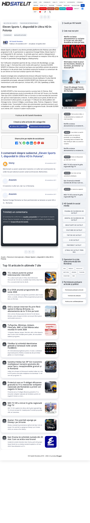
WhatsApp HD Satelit (74, 225)
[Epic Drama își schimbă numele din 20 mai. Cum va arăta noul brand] (51, 442)
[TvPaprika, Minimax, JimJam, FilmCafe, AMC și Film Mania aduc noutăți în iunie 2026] (51, 330)
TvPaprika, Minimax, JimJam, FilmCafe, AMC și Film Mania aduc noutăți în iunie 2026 (23, 327)
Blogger (59, 456)
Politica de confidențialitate (74, 301)
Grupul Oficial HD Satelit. (19, 222)
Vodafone (43, 8)
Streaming (80, 2)
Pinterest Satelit (74, 245)
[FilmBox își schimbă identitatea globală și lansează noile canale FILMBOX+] (51, 348)
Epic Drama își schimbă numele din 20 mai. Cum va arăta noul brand (25, 438)
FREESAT (71, 268)
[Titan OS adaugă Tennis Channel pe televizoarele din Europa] (74, 100)
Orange (36, 8)
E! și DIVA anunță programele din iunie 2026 (23, 290)
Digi (64, 268)
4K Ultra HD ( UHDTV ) (10, 23)
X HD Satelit (74, 240)
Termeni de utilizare (74, 295)
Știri (40, 2)
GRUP (35, 12)
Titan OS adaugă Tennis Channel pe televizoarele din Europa (74, 89)
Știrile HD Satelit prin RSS (74, 251)
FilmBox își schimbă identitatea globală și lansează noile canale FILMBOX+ (22, 345)
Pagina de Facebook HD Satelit (74, 212)
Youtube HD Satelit (74, 230)
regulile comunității (30, 217)
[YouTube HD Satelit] (40, 11)
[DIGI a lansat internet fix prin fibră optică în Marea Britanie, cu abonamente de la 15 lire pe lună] (51, 312)
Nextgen (62, 8)
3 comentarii (8, 35)
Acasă (35, 2)
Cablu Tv (54, 2)
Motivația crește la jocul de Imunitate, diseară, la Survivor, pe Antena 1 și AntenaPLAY (74, 65)
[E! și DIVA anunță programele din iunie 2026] (51, 295)
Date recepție (71, 2)
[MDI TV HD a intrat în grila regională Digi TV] (51, 408)
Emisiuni (36, 5)
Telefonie (51, 5)
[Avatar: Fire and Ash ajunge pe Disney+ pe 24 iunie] (51, 425)
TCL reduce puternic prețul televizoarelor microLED (20, 273)
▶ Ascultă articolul (20, 35)
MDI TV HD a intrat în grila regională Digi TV (25, 404)
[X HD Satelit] (50, 11)
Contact (76, 8)
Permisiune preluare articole (74, 290)
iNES (57, 8)
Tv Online (59, 5)
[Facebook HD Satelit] (82, 8)
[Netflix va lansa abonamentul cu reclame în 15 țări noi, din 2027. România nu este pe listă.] (74, 51)
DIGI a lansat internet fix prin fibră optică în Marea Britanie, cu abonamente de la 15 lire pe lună (24, 308)
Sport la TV (43, 5)
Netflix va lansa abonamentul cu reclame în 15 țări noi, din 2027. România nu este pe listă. (74, 40)
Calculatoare (75, 5)
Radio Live (66, 5)
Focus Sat (51, 8)
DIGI (83, 5)
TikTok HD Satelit (74, 235)
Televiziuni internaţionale (29, 23)
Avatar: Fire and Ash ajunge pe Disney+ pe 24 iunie (22, 421)
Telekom (69, 8)
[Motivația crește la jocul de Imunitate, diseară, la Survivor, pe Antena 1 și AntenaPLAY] (74, 76)
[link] (29, 277)
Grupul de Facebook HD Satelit (74, 219)
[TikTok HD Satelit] (45, 11)
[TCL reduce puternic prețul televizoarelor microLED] (51, 278)
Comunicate (47, 2)
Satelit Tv (62, 2)
